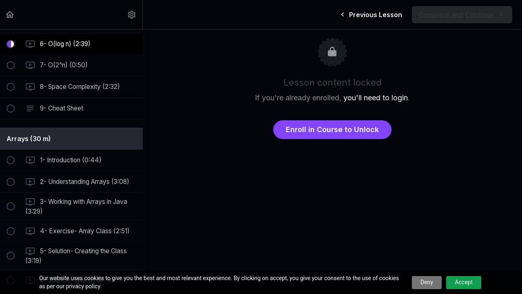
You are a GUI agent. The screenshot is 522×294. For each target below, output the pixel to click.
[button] (10, 14)
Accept (464, 282)
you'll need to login (375, 97)
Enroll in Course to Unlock (332, 129)
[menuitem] (132, 14)
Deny (426, 282)
